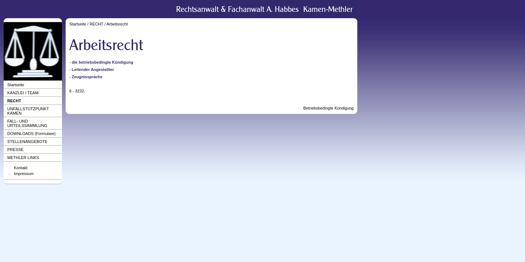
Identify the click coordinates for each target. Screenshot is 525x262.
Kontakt (20, 168)
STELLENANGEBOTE (27, 141)
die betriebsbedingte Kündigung (102, 62)
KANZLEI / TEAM (22, 93)
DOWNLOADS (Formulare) (31, 133)
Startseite (15, 85)
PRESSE (15, 149)
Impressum (24, 173)
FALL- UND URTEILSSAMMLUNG (27, 123)
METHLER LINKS (23, 157)
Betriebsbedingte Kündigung (328, 108)
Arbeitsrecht (117, 24)
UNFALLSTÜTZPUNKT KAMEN (28, 111)
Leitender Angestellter (93, 69)
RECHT (14, 101)
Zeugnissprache (87, 77)
